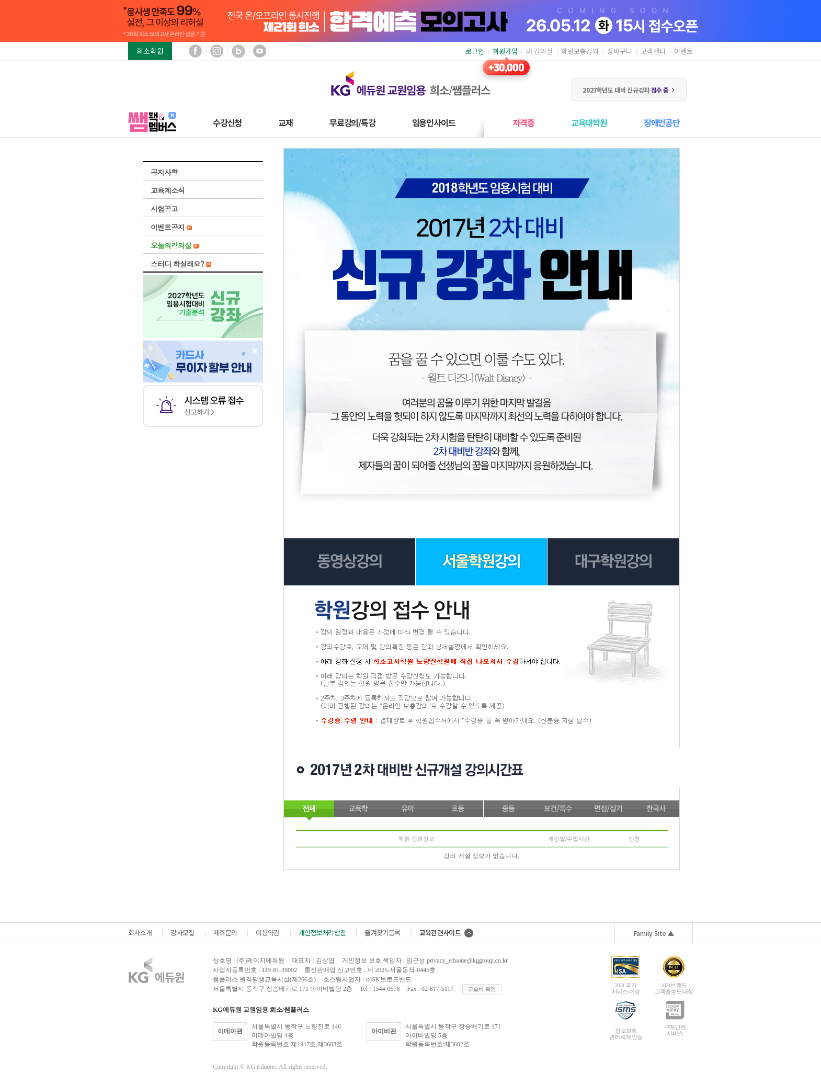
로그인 (474, 51)
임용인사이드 (433, 122)
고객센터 (653, 51)
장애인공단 (662, 122)
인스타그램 (216, 51)
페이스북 (195, 51)
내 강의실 (539, 51)
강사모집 (182, 932)
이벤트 (683, 51)
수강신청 (227, 122)
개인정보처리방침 (322, 932)
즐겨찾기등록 (382, 932)
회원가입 (505, 51)
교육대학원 (589, 122)
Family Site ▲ (654, 933)
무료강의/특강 (352, 122)
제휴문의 (225, 932)
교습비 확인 (482, 989)
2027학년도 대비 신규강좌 (629, 89)
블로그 (238, 51)
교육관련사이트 (446, 932)
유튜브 (259, 51)
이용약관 (267, 932)
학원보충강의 (580, 51)
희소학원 (150, 51)
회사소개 (140, 932)
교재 (285, 122)
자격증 (523, 122)
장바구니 (619, 51)
